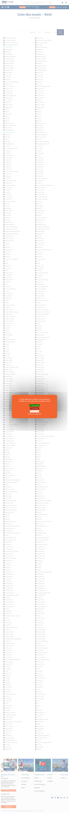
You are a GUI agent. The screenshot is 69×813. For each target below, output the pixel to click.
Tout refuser (34, 408)
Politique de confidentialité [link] (34, 414)
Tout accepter (34, 405)
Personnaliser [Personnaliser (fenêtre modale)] (34, 411)
